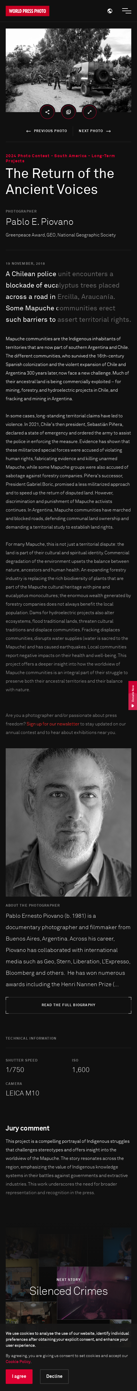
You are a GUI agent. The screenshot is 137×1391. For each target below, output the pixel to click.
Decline (54, 1376)
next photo (96, 131)
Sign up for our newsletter (53, 724)
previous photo (45, 131)
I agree (19, 1376)
